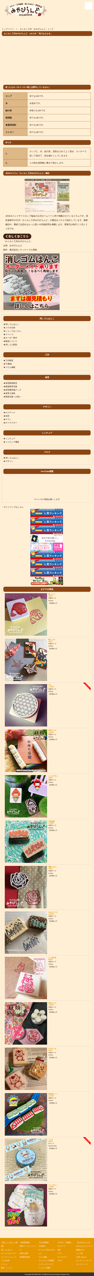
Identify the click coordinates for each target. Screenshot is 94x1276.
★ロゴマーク (9, 412)
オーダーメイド (82, 1268)
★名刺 (6, 416)
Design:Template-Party (62, 1274)
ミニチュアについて (46, 1264)
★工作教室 (8, 360)
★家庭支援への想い (12, 396)
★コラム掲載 (9, 367)
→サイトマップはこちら (13, 507)
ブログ (60, 1260)
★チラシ (7, 419)
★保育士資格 (9, 393)
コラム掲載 (43, 1257)
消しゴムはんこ (7, 1250)
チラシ (60, 1253)
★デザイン (8, 461)
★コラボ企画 (9, 327)
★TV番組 (7, 364)
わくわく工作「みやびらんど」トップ (39, 29)
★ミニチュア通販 (11, 442)
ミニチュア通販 (44, 1268)
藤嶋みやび (80, 1253)
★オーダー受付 (10, 338)
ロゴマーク (61, 1246)
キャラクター (62, 1257)
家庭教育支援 (25, 1257)
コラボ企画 (5, 1260)
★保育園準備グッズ (12, 390)
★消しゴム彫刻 (10, 344)
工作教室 (42, 1246)
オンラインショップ (9, 1257)
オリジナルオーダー (9, 1253)
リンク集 (79, 1257)
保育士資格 (24, 1253)
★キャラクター (10, 422)
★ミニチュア (9, 438)
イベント (4, 1264)
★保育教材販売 (10, 383)
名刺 (59, 1250)
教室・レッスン (7, 1268)
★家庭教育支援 (10, 386)
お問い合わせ (81, 1260)
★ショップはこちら (12, 331)
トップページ (8, 29)
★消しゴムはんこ (11, 324)
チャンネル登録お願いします (47, 499)
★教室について (10, 341)
